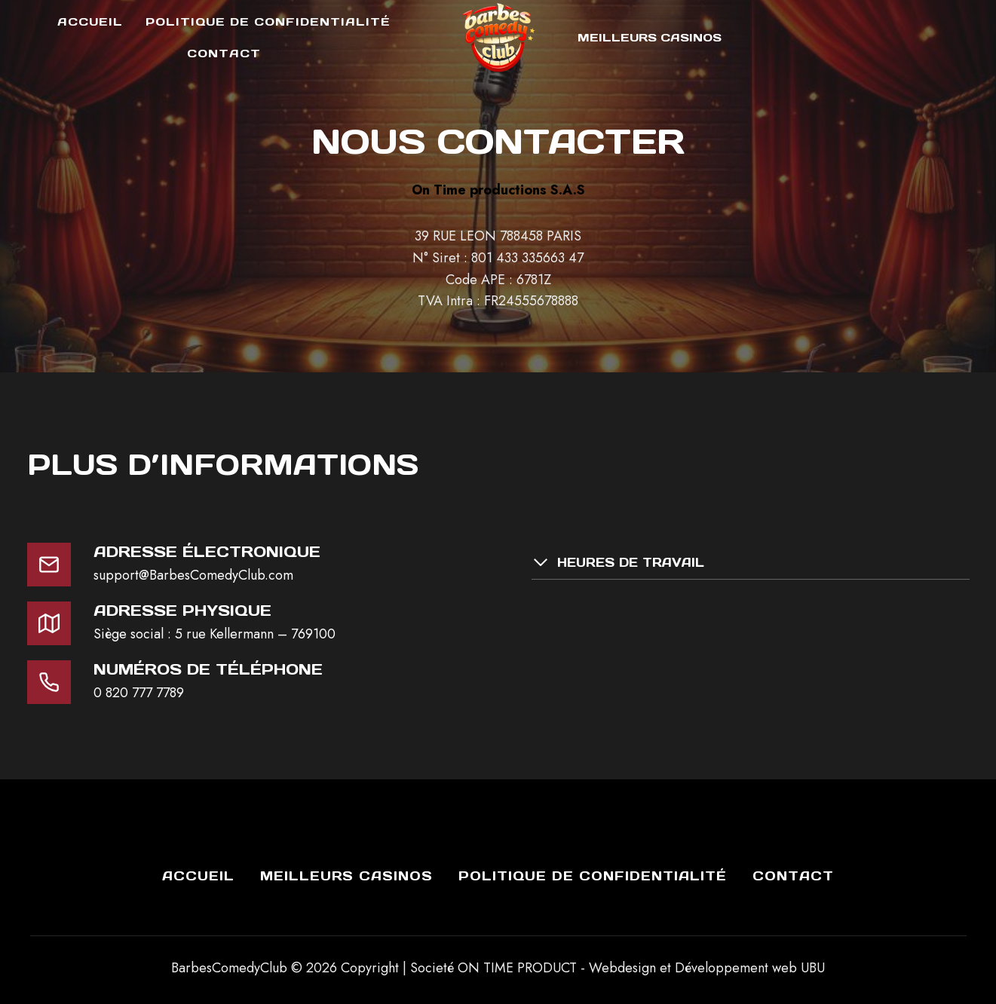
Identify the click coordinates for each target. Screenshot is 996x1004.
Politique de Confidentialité (268, 21)
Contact (224, 53)
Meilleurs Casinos (650, 37)
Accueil (90, 21)
